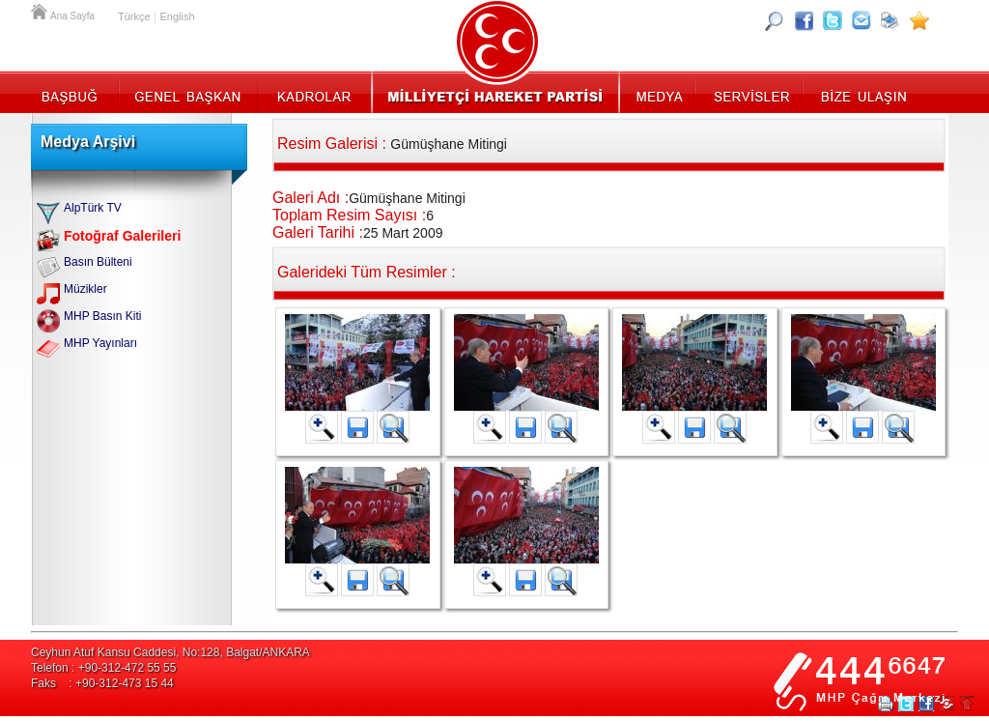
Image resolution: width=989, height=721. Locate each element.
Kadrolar (313, 92)
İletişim (861, 92)
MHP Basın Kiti (102, 316)
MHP (495, 92)
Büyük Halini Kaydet (357, 427)
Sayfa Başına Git (967, 703)
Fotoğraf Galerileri (122, 236)
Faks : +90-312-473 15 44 (102, 683)
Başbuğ (75, 92)
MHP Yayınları (100, 343)
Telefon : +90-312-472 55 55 (103, 668)
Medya (658, 92)
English (176, 16)
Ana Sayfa (40, 9)
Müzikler (85, 289)
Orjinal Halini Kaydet (393, 427)
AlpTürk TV (93, 208)
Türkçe (134, 16)
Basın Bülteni (98, 262)
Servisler (750, 92)
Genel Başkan (188, 92)
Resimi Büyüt (321, 427)
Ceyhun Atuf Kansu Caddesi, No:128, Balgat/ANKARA (170, 652)
